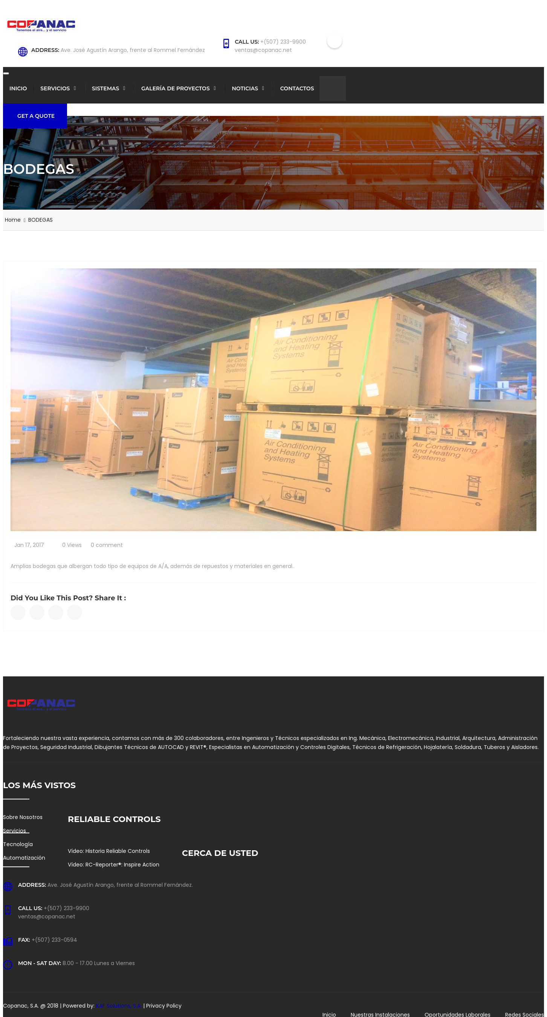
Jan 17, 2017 (29, 545)
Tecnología (18, 844)
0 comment (107, 545)
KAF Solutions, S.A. (119, 1005)
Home (13, 220)
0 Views (72, 545)
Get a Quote (36, 116)
